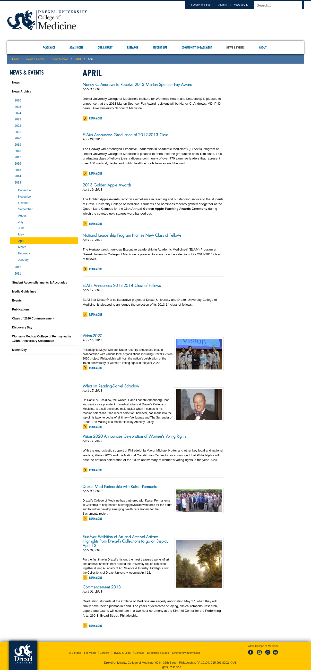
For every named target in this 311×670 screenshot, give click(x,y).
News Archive (60, 59)
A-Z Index (75, 651)
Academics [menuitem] (49, 47)
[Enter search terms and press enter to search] (281, 5)
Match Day (19, 350)
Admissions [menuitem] (76, 47)
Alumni (227, 4)
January (23, 259)
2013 (78, 59)
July (20, 222)
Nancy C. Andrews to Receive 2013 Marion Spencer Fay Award (137, 84)
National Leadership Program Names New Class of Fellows (132, 235)
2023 (18, 119)
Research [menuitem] (132, 47)
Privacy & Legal (121, 651)
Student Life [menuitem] (160, 47)
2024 (18, 113)
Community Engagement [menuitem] (197, 47)
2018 (18, 151)
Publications (20, 309)
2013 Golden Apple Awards (107, 185)
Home (15, 59)
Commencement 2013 (102, 587)
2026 (18, 100)
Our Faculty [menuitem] (105, 47)
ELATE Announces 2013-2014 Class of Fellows (122, 285)
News (16, 82)
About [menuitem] (263, 47)
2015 (18, 170)
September (25, 209)
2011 (18, 273)
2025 (18, 107)
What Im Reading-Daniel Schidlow (111, 386)
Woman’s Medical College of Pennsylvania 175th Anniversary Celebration (41, 339)
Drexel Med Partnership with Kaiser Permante (120, 486)
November (25, 196)
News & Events (35, 59)
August (22, 215)
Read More (95, 118)
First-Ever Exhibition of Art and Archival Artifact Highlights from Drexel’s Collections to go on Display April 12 (125, 541)
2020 (18, 138)
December (25, 190)
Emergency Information (186, 651)
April (21, 241)
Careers (104, 651)
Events (17, 300)
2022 (18, 125)
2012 (18, 267)
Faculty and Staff (206, 4)
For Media (90, 651)
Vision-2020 (92, 335)
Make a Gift (245, 4)
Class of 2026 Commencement (33, 318)
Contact (139, 651)
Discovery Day (22, 327)
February (24, 253)
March (22, 247)
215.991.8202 (220, 661)
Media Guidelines (24, 291)
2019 (18, 144)
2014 (18, 176)
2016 (18, 163)
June (21, 228)
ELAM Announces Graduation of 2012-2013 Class (125, 134)
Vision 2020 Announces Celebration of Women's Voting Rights (134, 436)
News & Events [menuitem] (235, 47)
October (23, 203)
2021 (18, 132)
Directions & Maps (158, 651)
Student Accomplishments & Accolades (39, 282)
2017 (18, 157)
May (21, 234)
